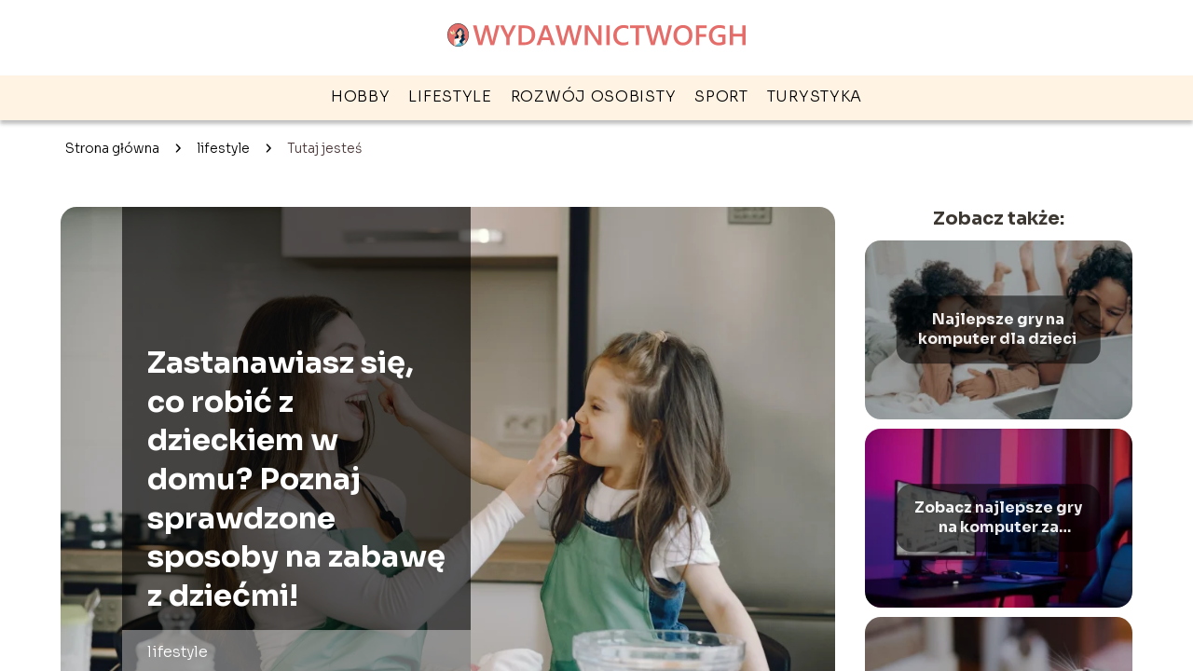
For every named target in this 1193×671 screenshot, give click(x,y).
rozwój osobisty (594, 96)
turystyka (814, 96)
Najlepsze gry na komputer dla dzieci (998, 329)
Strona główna (112, 148)
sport (721, 96)
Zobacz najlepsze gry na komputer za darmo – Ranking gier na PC (998, 518)
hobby (361, 96)
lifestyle (449, 96)
